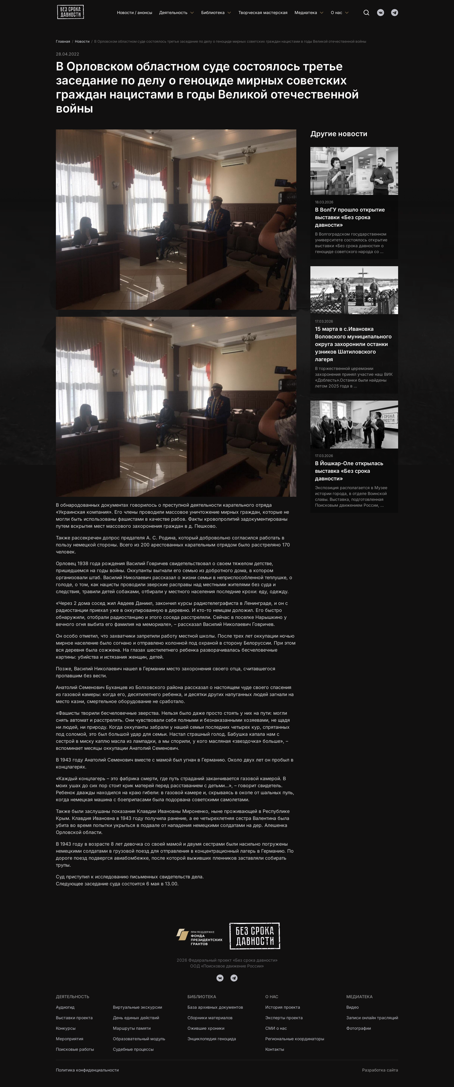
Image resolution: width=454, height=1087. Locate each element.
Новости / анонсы (134, 12)
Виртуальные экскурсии (137, 1007)
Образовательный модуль (139, 1038)
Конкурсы (65, 1028)
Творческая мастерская (263, 12)
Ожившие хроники (206, 1028)
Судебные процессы (133, 1049)
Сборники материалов (210, 1017)
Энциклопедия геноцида (212, 1038)
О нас (340, 12)
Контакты (274, 1049)
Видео (352, 1007)
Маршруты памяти (132, 1028)
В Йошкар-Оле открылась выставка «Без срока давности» (349, 471)
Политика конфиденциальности (87, 1069)
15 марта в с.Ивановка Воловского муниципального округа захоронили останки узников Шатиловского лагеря (353, 344)
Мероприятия (69, 1038)
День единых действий (136, 1017)
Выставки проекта (74, 1017)
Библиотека (216, 12)
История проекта (282, 1007)
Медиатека (309, 12)
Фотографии (358, 1028)
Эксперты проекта (284, 1017)
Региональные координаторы (294, 1038)
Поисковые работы (75, 1049)
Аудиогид (65, 1007)
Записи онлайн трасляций (372, 1017)
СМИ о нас (276, 1028)
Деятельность (176, 12)
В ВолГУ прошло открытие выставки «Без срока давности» (350, 217)
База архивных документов (215, 1007)
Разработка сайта (380, 1069)
